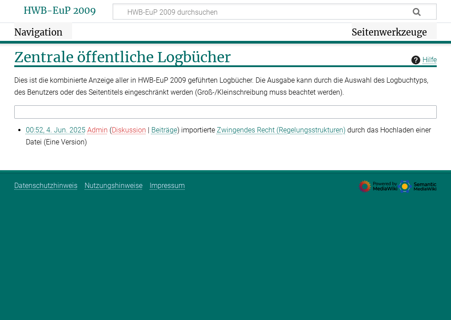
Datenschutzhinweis (45, 185)
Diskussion (129, 130)
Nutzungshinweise (113, 185)
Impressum (167, 185)
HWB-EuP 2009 (60, 10)
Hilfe (423, 60)
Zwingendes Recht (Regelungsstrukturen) (281, 130)
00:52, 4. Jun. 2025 (55, 130)
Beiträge (164, 130)
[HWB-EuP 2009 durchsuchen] (274, 11)
